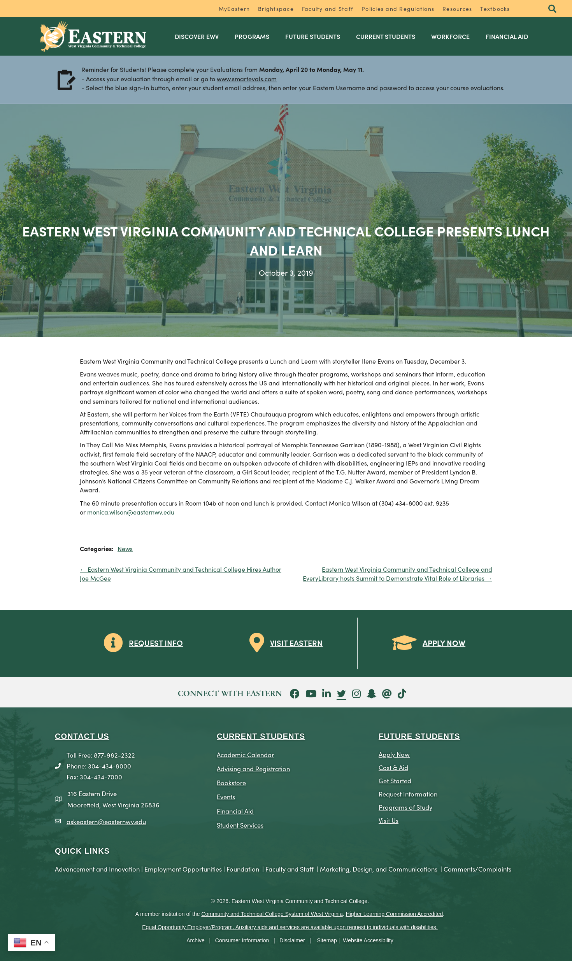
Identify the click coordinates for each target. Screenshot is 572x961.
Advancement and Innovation (97, 868)
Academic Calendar (245, 754)
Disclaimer (292, 940)
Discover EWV (197, 36)
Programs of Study (405, 806)
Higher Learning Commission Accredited (394, 914)
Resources (457, 8)
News (125, 548)
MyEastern (234, 8)
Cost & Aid (393, 767)
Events (226, 796)
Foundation (242, 868)
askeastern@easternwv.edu (106, 821)
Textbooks (495, 8)
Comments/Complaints (477, 868)
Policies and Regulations (397, 8)
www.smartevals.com (247, 79)
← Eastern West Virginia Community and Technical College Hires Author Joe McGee (180, 573)
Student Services (240, 824)
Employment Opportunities (183, 868)
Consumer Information (242, 940)
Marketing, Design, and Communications (378, 868)
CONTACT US (82, 736)
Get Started (395, 780)
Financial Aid (507, 36)
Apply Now (394, 753)
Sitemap (327, 940)
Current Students (385, 36)
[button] (552, 9)
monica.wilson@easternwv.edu (130, 512)
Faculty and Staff (327, 8)
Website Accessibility (368, 940)
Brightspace (276, 8)
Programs (252, 36)
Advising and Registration (253, 768)
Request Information (408, 793)
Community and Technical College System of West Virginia (271, 914)
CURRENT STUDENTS (261, 736)
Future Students (312, 36)
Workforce (450, 36)
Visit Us (388, 820)
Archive (195, 940)
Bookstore (231, 782)
